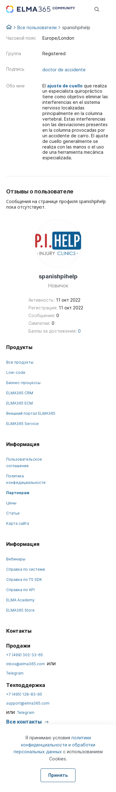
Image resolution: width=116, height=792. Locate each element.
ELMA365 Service (22, 423)
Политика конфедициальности (25, 479)
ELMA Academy (20, 600)
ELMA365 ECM (19, 403)
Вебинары (15, 559)
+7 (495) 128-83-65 (24, 694)
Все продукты (19, 362)
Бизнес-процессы (23, 382)
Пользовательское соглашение (24, 462)
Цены (11, 503)
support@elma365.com (27, 703)
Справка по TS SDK (24, 579)
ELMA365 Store (20, 610)
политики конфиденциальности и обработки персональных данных (54, 744)
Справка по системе (25, 569)
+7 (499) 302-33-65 (24, 655)
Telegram (15, 673)
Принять (58, 775)
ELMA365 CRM (19, 393)
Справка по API (20, 589)
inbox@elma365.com (25, 663)
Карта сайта (17, 523)
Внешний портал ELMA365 (30, 413)
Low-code (15, 372)
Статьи (12, 513)
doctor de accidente (64, 70)
